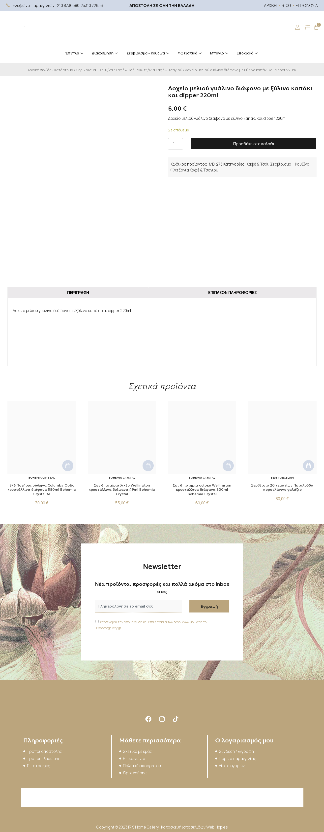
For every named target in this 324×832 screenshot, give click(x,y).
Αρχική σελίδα (40, 69)
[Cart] (316, 27)
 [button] (68, 466)
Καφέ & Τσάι (126, 69)
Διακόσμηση (105, 53)
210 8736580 (68, 5)
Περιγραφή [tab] (78, 292)
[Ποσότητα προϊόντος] (175, 143)
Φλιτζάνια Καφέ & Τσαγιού (160, 69)
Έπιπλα (75, 53)
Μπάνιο (219, 53)
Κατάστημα (63, 69)
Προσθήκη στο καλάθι (253, 144)
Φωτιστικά (190, 53)
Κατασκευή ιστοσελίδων (183, 827)
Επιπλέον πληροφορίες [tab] (232, 292)
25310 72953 (92, 5)
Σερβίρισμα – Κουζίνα (148, 53)
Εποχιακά (248, 53)
